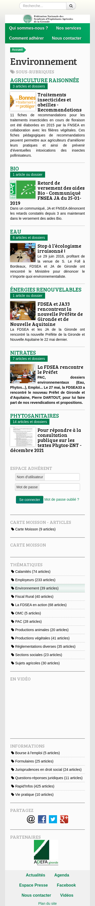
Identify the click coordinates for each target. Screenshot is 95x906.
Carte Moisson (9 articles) (33, 529)
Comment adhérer (26, 38)
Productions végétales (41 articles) (40, 638)
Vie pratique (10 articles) (32, 794)
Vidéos (66, 895)
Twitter (53, 819)
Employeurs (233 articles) (33, 580)
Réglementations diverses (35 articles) (43, 646)
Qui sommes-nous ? (28, 28)
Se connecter (29, 500)
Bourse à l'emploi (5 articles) (35, 753)
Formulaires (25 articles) (32, 761)
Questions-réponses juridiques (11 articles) (47, 778)
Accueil (19, 49)
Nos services (68, 28)
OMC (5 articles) (26, 613)
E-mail (31, 819)
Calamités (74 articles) (30, 572)
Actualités (35, 875)
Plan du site (47, 903)
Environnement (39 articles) (35, 588)
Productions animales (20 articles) (40, 630)
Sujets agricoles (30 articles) (35, 663)
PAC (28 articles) (26, 621)
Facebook (42, 819)
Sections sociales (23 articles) (36, 655)
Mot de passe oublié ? (61, 499)
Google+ (64, 819)
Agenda (61, 875)
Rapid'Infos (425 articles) (32, 786)
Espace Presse (33, 885)
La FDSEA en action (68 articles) (39, 605)
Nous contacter (66, 38)
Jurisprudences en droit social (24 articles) (46, 770)
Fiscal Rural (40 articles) (32, 596)
